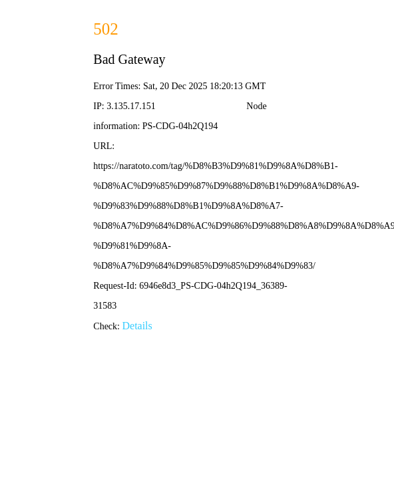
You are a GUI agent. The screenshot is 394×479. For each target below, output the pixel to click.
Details (137, 325)
